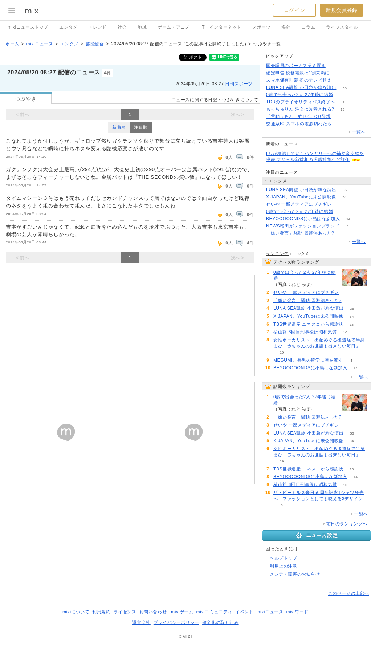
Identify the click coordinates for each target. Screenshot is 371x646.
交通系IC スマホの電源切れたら (299, 123)
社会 (122, 27)
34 (344, 197)
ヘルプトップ (283, 558)
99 (340, 124)
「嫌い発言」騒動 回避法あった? (300, 233)
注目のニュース (282, 172)
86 (342, 233)
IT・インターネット (220, 27)
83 (340, 80)
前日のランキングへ (346, 523)
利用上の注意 (283, 566)
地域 (142, 27)
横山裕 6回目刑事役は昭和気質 (305, 331)
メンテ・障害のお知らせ (295, 574)
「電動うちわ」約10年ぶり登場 (298, 116)
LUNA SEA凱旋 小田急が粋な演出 (301, 87)
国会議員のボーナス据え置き (296, 65)
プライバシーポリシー (176, 622)
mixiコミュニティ (214, 611)
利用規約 (101, 611)
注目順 (141, 127)
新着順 (119, 127)
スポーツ (261, 27)
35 (345, 88)
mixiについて (75, 611)
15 (352, 324)
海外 (285, 27)
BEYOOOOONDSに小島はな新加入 (303, 218)
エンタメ (68, 27)
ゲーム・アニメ (173, 27)
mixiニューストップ (28, 27)
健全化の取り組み (220, 622)
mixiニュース (39, 43)
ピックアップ (279, 56)
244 (334, 66)
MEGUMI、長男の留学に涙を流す (308, 360)
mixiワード (297, 611)
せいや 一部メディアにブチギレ (298, 204)
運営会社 (141, 622)
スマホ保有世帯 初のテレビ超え (298, 80)
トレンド (97, 27)
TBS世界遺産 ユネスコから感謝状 (308, 324)
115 (341, 212)
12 (342, 109)
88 (339, 117)
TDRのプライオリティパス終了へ (300, 101)
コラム (308, 27)
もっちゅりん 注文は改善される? (300, 109)
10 (345, 332)
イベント (244, 611)
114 (341, 95)
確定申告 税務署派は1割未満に (298, 72)
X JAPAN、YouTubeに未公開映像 (301, 196)
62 (340, 204)
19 (282, 352)
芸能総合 (95, 43)
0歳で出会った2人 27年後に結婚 (299, 94)
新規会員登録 (342, 10)
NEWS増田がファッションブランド (302, 226)
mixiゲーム (182, 611)
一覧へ (359, 132)
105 (338, 73)
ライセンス (125, 611)
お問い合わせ (153, 611)
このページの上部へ (348, 593)
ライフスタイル (342, 27)
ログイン (294, 10)
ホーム (12, 43)
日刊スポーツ (239, 83)
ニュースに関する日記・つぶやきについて (215, 99)
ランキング (277, 253)
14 (348, 219)
